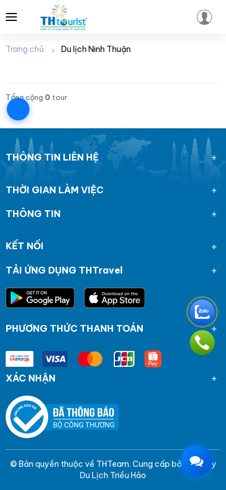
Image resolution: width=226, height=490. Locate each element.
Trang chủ (25, 49)
